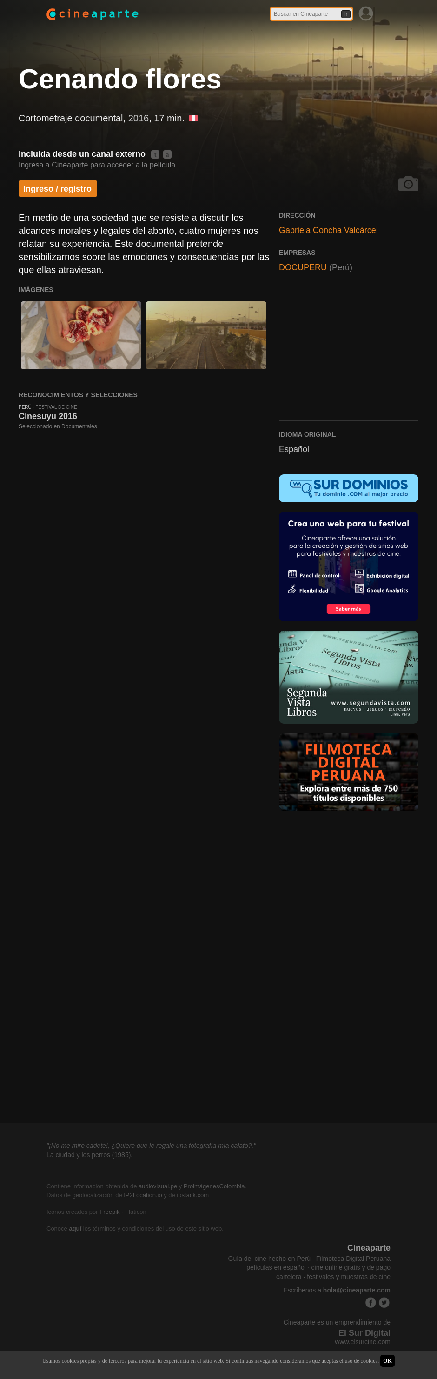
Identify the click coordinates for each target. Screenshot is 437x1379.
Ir (345, 14)
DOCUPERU (303, 267)
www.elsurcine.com (363, 1342)
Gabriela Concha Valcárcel (328, 230)
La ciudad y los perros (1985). (89, 1155)
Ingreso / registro (57, 188)
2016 (138, 118)
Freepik (109, 1211)
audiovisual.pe (158, 1186)
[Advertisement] (348, 353)
